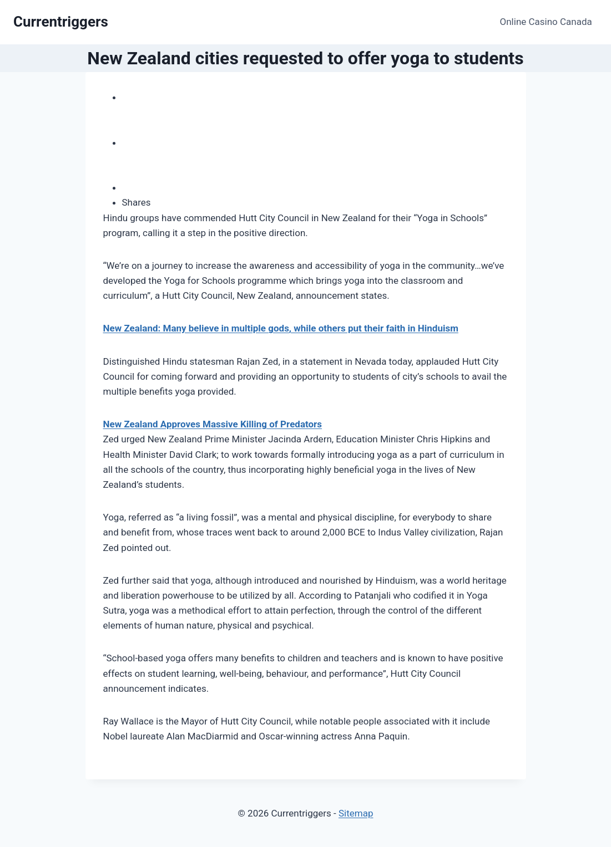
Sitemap (356, 813)
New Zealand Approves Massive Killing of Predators (212, 424)
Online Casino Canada (546, 21)
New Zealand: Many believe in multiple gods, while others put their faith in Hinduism (280, 328)
